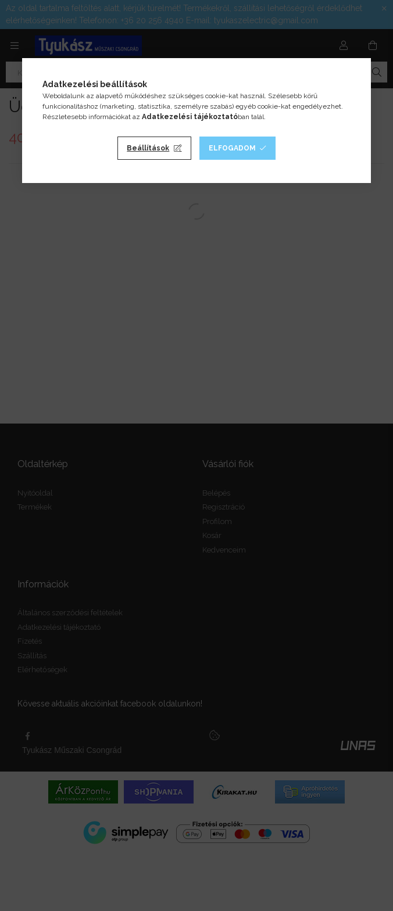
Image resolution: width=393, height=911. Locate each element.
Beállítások (148, 148)
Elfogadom (232, 148)
